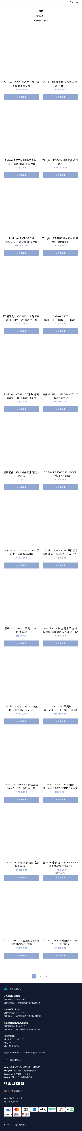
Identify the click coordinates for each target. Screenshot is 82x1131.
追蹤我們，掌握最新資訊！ (25, 1070)
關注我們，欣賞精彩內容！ (23, 1077)
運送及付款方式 (15, 1098)
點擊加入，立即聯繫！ (32, 1067)
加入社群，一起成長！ (23, 1074)
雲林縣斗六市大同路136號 (30, 1016)
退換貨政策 (13, 1101)
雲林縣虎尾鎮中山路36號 (29, 1029)
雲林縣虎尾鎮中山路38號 (29, 1003)
